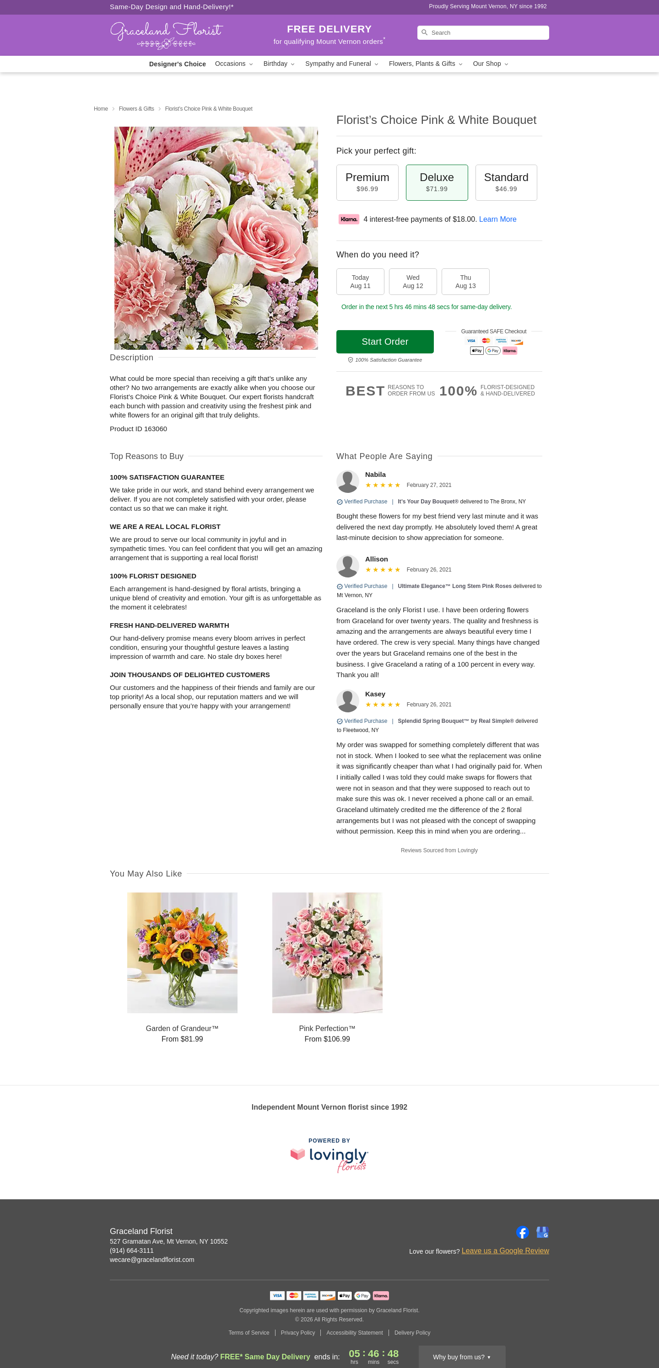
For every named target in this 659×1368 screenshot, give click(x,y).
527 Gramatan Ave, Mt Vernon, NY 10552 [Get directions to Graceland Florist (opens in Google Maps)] (169, 1241)
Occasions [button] (234, 64)
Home (101, 109)
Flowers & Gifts (136, 109)
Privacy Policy (298, 1333)
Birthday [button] (280, 64)
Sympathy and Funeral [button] (342, 64)
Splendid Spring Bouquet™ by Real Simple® (456, 721)
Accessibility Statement (354, 1333)
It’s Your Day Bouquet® (428, 501)
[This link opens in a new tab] (329, 1156)
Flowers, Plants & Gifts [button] (426, 64)
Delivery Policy (412, 1333)
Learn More (498, 219)
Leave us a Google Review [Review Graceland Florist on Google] (505, 1251)
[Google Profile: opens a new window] (542, 1232)
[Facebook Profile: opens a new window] (522, 1232)
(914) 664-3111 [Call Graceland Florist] (132, 1250)
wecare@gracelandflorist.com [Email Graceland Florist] (152, 1259)
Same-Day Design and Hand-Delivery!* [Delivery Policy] (172, 7)
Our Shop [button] (491, 64)
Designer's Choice (177, 64)
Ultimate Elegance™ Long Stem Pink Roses (455, 586)
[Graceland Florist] (176, 35)
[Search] (483, 33)
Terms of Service (248, 1333)
